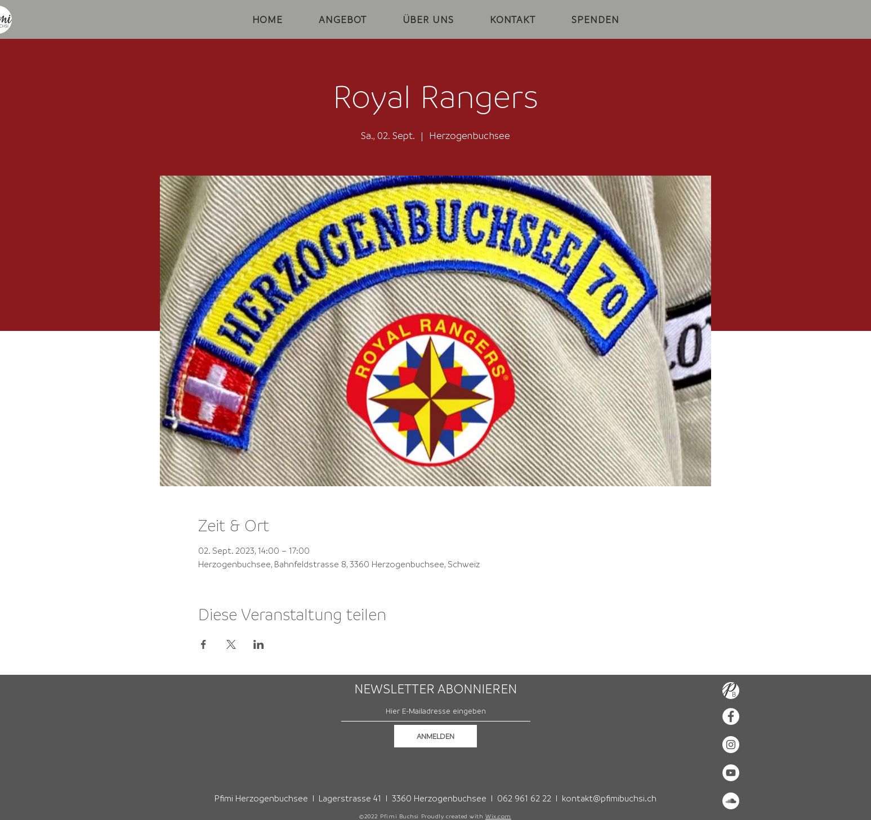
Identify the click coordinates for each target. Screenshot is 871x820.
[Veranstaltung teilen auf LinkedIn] (258, 644)
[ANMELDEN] (435, 736)
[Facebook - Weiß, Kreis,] (730, 716)
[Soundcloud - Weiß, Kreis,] (730, 800)
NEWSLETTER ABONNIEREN (435, 689)
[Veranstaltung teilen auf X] (231, 644)
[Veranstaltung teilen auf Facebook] (203, 644)
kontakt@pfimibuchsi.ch (609, 798)
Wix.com (498, 816)
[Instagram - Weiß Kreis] (730, 744)
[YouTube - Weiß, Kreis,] (730, 772)
